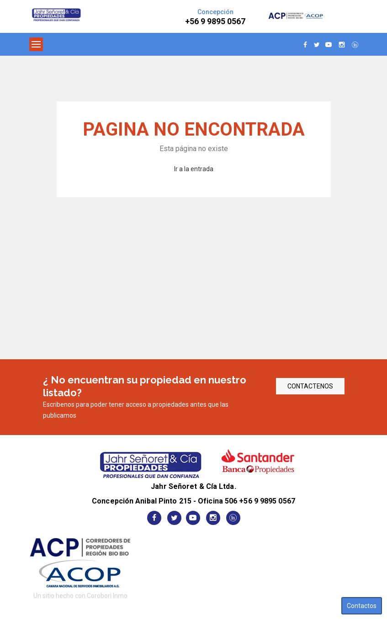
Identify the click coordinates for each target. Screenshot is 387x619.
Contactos (361, 605)
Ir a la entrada (193, 169)
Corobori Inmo (107, 595)
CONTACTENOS (310, 386)
